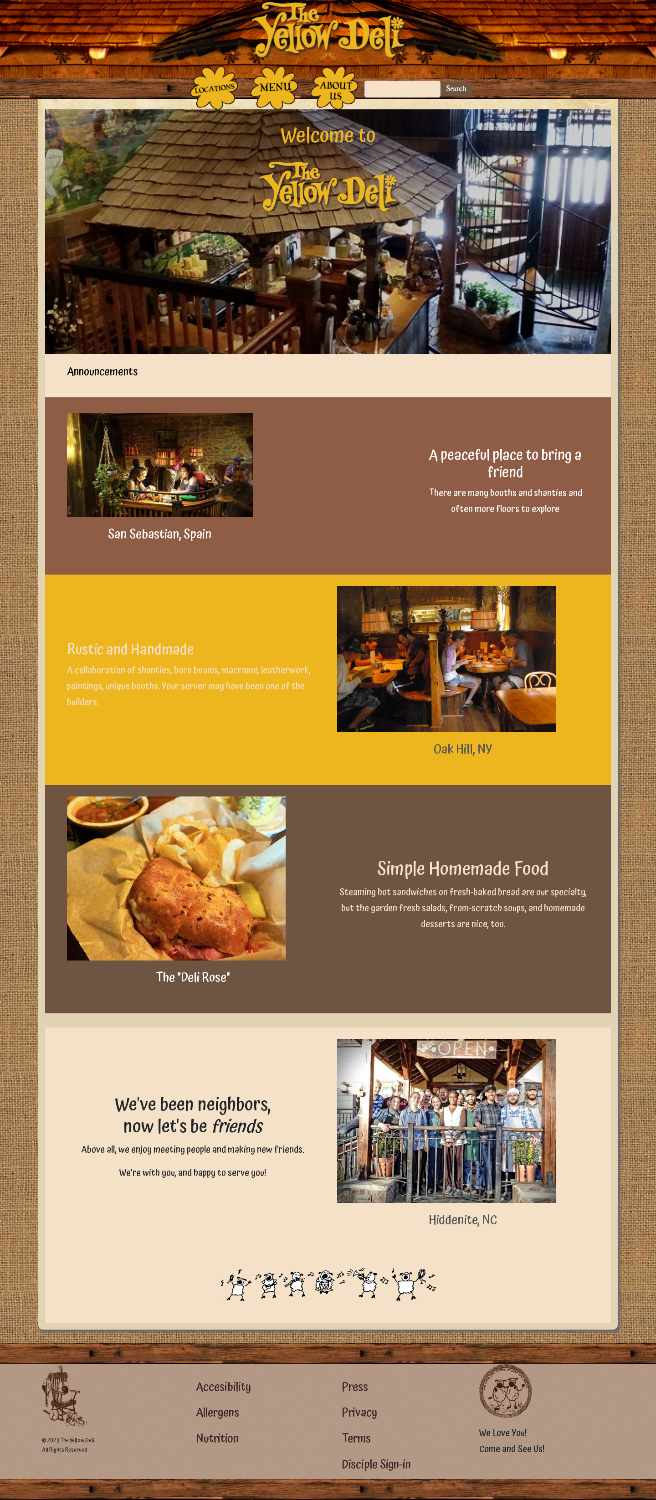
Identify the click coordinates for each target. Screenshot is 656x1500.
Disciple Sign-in (376, 1464)
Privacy (359, 1412)
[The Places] (214, 87)
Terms (356, 1438)
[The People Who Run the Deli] (334, 87)
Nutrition (217, 1438)
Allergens (217, 1412)
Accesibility (223, 1387)
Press (355, 1387)
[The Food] (274, 87)
